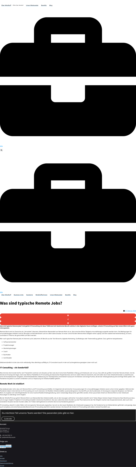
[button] (1, 150)
